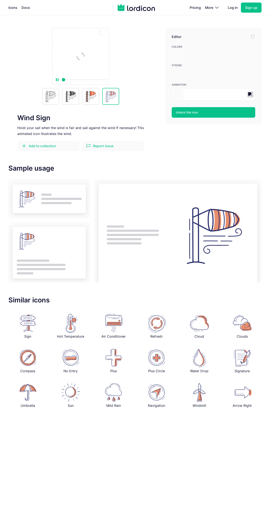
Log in (233, 7)
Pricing (195, 7)
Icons (12, 7)
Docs (26, 7)
